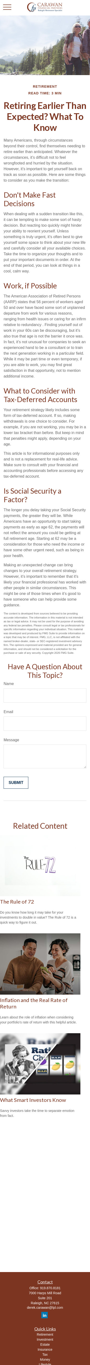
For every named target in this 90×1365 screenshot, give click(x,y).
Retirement (45, 1334)
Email (8, 712)
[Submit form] (16, 783)
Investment (45, 1339)
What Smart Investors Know (33, 1100)
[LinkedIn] (44, 1315)
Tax (45, 1354)
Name (9, 684)
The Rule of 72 (17, 901)
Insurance (45, 1349)
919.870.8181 (50, 1288)
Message (11, 740)
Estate (45, 1344)
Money (45, 1359)
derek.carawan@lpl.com (45, 1307)
